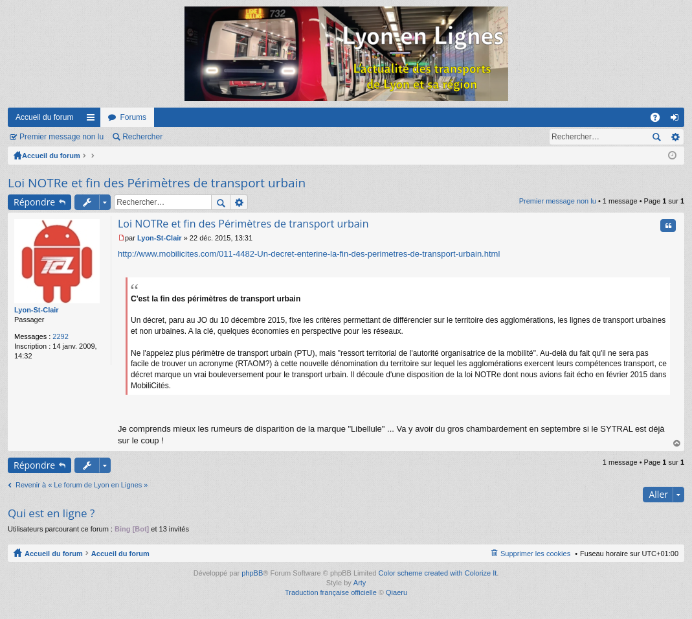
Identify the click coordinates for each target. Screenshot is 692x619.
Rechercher (142, 136)
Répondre (34, 202)
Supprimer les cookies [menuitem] (535, 553)
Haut (677, 443)
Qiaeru (396, 592)
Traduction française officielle (331, 592)
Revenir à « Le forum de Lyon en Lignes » (82, 485)
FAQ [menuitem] (659, 120)
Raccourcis (93, 120)
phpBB (252, 573)
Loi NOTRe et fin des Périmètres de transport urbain (157, 182)
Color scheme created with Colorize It (438, 573)
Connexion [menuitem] (677, 120)
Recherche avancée (675, 137)
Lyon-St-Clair (36, 310)
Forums (133, 117)
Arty (359, 583)
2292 (60, 336)
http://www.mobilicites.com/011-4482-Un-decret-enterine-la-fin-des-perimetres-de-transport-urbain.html (309, 254)
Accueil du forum (44, 117)
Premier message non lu (61, 136)
